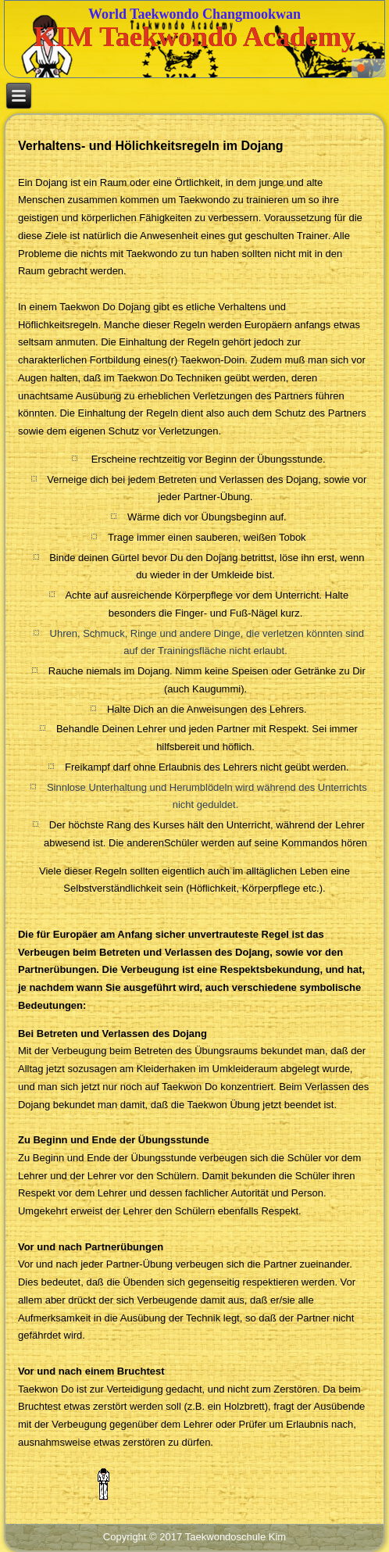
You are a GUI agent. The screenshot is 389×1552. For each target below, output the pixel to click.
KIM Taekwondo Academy (194, 36)
